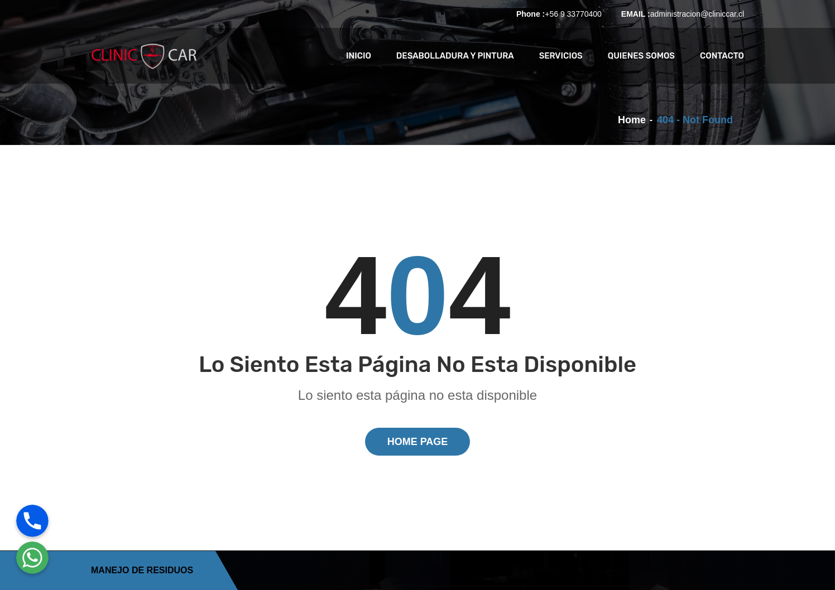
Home (632, 119)
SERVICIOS (561, 56)
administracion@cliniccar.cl (697, 13)
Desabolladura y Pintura (455, 56)
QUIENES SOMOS (641, 56)
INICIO (358, 56)
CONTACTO (722, 56)
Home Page (417, 441)
